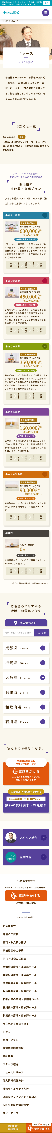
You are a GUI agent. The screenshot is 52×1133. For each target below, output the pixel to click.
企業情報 (18, 857)
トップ (7, 1031)
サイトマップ (10, 1113)
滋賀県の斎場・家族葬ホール (20, 983)
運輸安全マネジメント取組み (20, 1096)
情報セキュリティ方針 (16, 1088)
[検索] (41, 632)
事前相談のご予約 (13, 950)
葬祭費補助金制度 (13, 1048)
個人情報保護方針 (13, 1080)
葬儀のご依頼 (10, 934)
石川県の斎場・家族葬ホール (20, 1007)
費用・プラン (10, 1040)
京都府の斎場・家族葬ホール (20, 966)
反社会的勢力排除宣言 (16, 1105)
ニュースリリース (13, 1072)
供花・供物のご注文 (14, 958)
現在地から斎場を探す (16, 1023)
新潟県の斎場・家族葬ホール (20, 1015)
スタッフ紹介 (21, 837)
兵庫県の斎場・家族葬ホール (20, 991)
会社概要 (8, 1056)
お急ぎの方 (9, 926)
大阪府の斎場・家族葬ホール (20, 975)
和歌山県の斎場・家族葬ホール (21, 999)
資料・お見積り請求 (14, 942)
